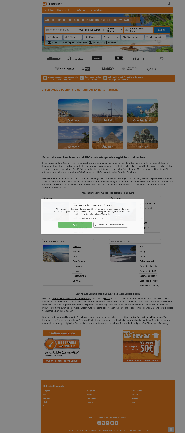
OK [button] (75, 224)
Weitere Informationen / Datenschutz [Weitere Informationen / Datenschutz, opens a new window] (98, 214)
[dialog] (92, 216)
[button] (92, 218)
